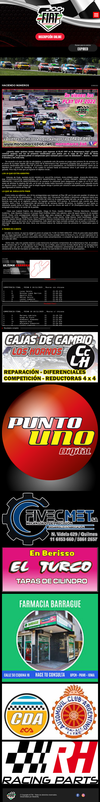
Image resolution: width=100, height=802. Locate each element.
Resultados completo (11, 328)
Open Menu (96, 15)
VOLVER (5, 259)
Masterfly (35, 797)
